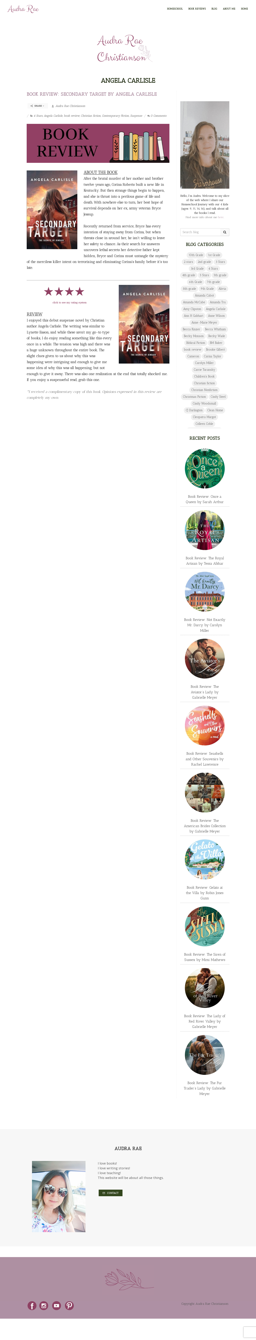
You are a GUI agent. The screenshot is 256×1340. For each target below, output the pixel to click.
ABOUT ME (229, 8)
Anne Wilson (216, 315)
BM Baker (216, 343)
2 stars (188, 262)
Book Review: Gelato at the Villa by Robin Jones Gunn (204, 892)
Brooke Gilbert (215, 349)
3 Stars (220, 262)
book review (71, 115)
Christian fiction (91, 115)
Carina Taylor (212, 356)
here (220, 217)
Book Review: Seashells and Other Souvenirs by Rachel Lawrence (205, 758)
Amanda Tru (218, 302)
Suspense (136, 115)
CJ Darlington (194, 410)
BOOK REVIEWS (197, 8)
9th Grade (207, 288)
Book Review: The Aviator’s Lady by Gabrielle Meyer (205, 691)
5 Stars (204, 275)
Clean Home (215, 410)
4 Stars (37, 115)
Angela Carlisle (53, 115)
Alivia (222, 288)
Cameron (193, 356)
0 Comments (156, 115)
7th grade (213, 282)
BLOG (214, 8)
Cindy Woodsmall (204, 403)
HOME (244, 8)
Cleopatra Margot (204, 417)
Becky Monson (194, 336)
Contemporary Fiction (115, 115)
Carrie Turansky (204, 369)
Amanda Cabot (204, 295)
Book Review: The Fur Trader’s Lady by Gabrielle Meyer (205, 1088)
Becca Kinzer (191, 329)
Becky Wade (216, 336)
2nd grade (204, 262)
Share (37, 106)
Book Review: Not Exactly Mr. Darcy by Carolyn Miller (204, 625)
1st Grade (214, 255)
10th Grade (196, 255)
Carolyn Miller (204, 363)
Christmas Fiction (194, 396)
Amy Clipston (192, 309)
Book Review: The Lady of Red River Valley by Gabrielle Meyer (204, 1021)
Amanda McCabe (194, 302)
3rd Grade (197, 268)
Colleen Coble (204, 423)
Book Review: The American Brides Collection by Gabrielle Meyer (205, 825)
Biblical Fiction (195, 343)
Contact (111, 1193)
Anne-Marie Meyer (204, 322)
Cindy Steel (218, 396)
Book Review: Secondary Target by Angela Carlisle (92, 94)
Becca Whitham (215, 329)
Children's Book (204, 376)
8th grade (189, 288)
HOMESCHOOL (175, 8)
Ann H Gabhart (193, 315)
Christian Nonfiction (204, 390)
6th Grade (195, 282)
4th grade (188, 275)
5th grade (220, 275)
